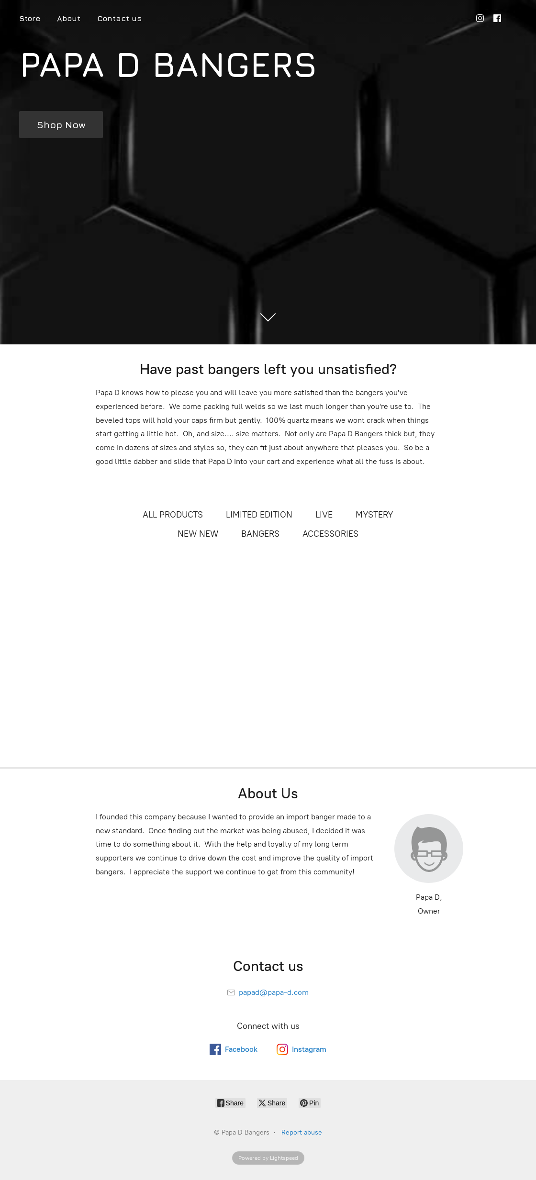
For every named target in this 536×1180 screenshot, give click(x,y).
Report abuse (301, 1132)
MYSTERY (374, 514)
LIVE (324, 514)
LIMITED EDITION (259, 514)
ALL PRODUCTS (173, 514)
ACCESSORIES (330, 534)
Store (29, 18)
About (68, 18)
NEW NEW (198, 534)
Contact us (119, 18)
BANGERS (260, 534)
